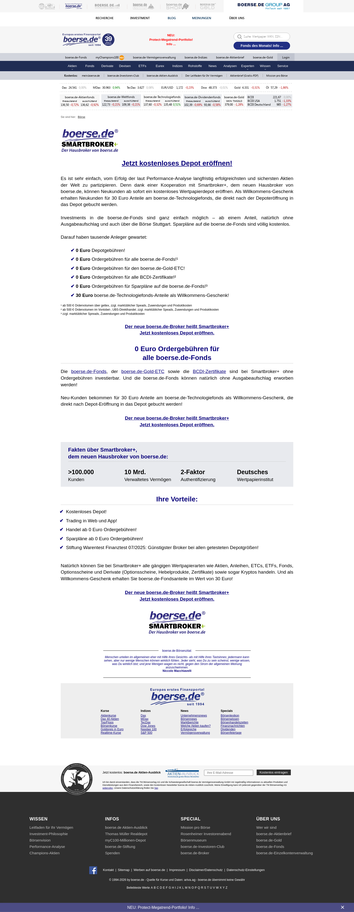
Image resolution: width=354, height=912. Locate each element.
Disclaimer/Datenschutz (206, 870)
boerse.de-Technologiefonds (162, 97)
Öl (267, 87)
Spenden (112, 853)
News (212, 66)
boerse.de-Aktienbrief (230, 57)
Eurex (160, 66)
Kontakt (108, 870)
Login (286, 57)
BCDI (251, 97)
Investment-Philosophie (49, 834)
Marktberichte (190, 722)
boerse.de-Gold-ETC (142, 371)
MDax (97, 87)
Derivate (107, 66)
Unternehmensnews (194, 715)
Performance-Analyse (47, 846)
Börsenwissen (230, 719)
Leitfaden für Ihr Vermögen (51, 827)
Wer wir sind (266, 827)
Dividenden (228, 729)
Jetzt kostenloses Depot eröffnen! (177, 163)
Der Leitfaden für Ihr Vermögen (204, 75)
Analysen (230, 66)
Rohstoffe (195, 66)
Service (282, 66)
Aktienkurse (108, 715)
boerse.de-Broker (195, 853)
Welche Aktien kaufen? (196, 726)
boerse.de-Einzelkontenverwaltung (284, 853)
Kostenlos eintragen (274, 772)
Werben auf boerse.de (149, 870)
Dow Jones (148, 726)
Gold (237, 87)
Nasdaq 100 (149, 729)
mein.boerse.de (91, 75)
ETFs (143, 66)
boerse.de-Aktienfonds (79, 97)
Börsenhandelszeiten (234, 722)
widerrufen (108, 788)
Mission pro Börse (277, 75)
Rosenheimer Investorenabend (206, 834)
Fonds (89, 66)
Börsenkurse (109, 726)
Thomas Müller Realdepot (126, 834)
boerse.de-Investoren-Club (123, 75)
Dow (204, 87)
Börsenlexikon (230, 715)
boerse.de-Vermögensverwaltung (154, 57)
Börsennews (189, 719)
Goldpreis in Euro (112, 729)
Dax (64, 87)
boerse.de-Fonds (76, 57)
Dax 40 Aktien (110, 719)
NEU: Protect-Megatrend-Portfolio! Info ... (163, 907)
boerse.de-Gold (263, 57)
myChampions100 (110, 57)
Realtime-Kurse (111, 732)
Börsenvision (40, 840)
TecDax (131, 87)
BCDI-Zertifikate (209, 371)
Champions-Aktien (45, 853)
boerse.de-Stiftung (120, 846)
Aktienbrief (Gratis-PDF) (244, 75)
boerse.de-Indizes (196, 57)
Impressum (177, 870)
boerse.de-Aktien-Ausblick (162, 75)
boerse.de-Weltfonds (121, 97)
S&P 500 (146, 732)
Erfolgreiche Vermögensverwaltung (195, 731)
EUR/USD (168, 87)
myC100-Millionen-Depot (125, 840)
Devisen (125, 66)
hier (156, 788)
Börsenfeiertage (231, 732)
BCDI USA (254, 101)
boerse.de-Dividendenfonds (203, 97)
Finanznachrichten (233, 726)
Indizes (177, 66)
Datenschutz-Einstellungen (246, 870)
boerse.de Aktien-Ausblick (126, 827)
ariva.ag (189, 880)
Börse (81, 116)
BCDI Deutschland (259, 104)
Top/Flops (107, 722)
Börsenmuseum (193, 840)
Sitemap (124, 870)
